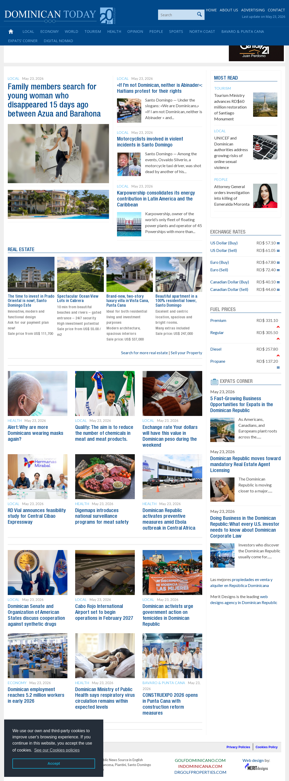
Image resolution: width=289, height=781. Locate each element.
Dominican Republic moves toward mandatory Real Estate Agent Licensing (245, 463)
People (156, 31)
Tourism (92, 31)
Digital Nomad (58, 40)
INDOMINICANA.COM (200, 760)
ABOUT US (229, 10)
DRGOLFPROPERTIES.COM (200, 766)
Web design (253, 754)
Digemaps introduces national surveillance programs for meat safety (102, 514)
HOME (211, 10)
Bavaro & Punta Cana (242, 31)
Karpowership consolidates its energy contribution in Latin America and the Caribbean (156, 198)
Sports (176, 31)
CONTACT (276, 10)
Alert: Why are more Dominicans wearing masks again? (35, 431)
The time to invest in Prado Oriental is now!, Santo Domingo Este (31, 299)
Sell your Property (186, 351)
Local (28, 31)
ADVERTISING (253, 10)
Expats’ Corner (22, 40)
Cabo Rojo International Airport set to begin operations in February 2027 (104, 609)
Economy (49, 31)
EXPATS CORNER (236, 381)
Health (114, 31)
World (71, 31)
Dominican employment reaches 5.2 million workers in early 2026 (36, 691)
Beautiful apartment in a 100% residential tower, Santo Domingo (176, 299)
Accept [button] (54, 763)
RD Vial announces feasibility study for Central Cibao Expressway (37, 514)
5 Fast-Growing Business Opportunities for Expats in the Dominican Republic (241, 404)
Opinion (135, 31)
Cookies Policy (267, 741)
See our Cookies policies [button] (57, 750)
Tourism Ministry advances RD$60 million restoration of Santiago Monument (230, 107)
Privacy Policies (238, 741)
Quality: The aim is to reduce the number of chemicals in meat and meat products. (104, 431)
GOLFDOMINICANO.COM (200, 754)
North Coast (202, 31)
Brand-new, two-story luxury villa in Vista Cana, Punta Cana (127, 299)
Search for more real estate (144, 351)
